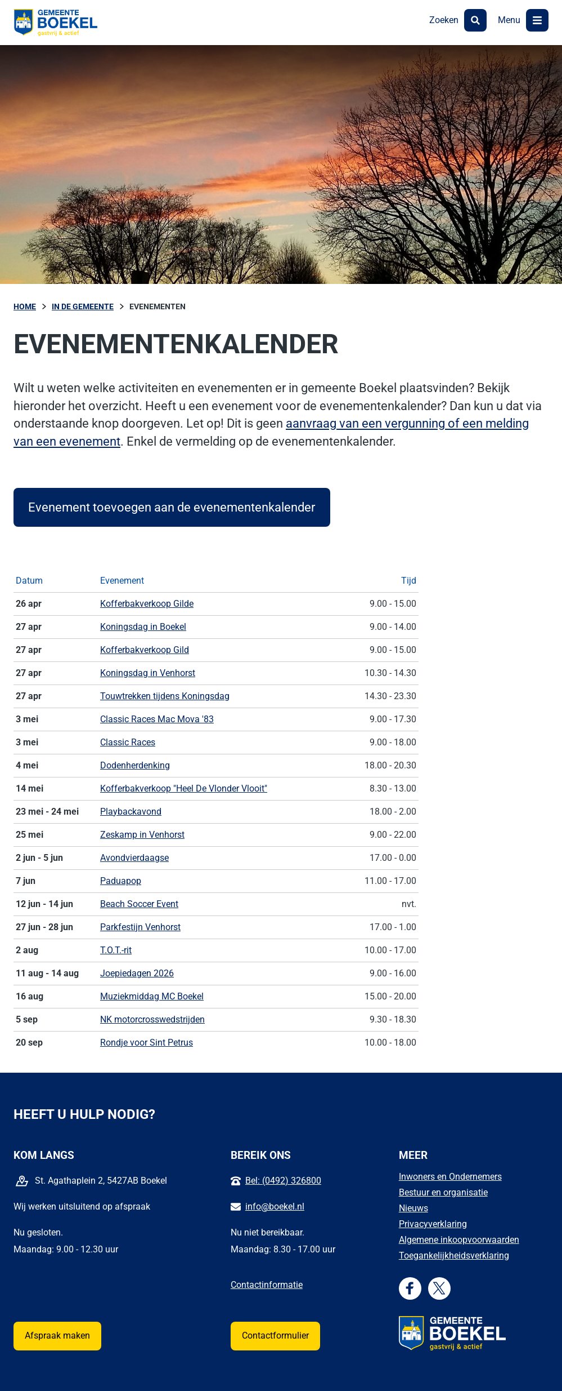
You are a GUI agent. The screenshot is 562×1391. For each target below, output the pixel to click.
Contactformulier (275, 1335)
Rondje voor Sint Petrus (146, 1042)
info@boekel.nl (274, 1206)
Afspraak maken (57, 1335)
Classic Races (127, 742)
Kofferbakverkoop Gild (144, 650)
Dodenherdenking (135, 765)
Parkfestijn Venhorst (140, 927)
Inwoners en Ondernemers (450, 1176)
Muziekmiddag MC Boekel (152, 996)
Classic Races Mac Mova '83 (157, 719)
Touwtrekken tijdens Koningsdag (165, 696)
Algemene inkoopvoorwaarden (459, 1239)
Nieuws (413, 1208)
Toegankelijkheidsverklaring (454, 1255)
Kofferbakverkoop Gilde (147, 603)
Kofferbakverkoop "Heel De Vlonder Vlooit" (183, 788)
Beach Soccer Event (139, 904)
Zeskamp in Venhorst (142, 834)
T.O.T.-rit (116, 950)
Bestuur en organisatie (443, 1192)
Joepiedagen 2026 (137, 973)
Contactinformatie (267, 1284)
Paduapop (120, 881)
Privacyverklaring (433, 1224)
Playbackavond (130, 811)
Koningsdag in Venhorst (147, 673)
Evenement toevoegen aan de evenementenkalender (171, 507)
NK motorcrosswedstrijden (152, 1019)
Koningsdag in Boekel (143, 626)
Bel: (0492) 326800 (283, 1180)
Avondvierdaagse (134, 857)
